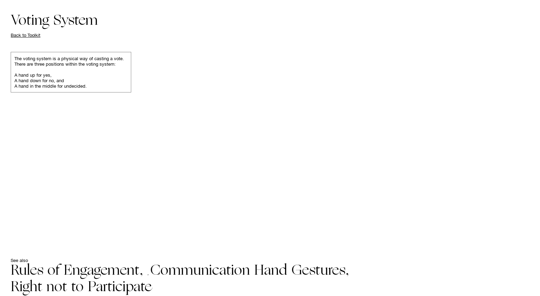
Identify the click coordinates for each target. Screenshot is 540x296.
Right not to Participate (81, 288)
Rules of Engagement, (79, 271)
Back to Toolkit (25, 35)
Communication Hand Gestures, (249, 271)
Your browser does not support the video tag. (330, 148)
